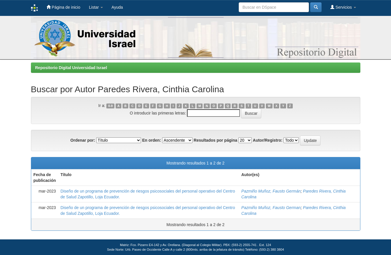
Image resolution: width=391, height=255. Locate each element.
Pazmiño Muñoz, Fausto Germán (271, 191)
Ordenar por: (83, 140)
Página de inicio (63, 7)
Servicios (343, 7)
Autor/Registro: (268, 140)
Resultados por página (215, 140)
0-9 (110, 106)
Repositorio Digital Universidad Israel (71, 67)
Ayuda (117, 7)
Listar (96, 7)
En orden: (151, 140)
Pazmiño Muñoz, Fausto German (271, 207)
